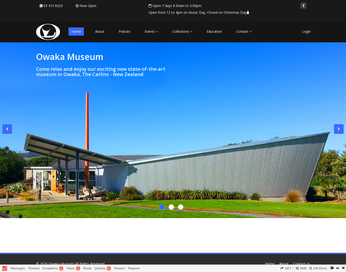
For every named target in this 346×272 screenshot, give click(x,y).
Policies (124, 31)
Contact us (301, 263)
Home (76, 31)
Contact (244, 31)
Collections (182, 31)
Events (151, 31)
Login (306, 31)
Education (214, 31)
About (100, 31)
